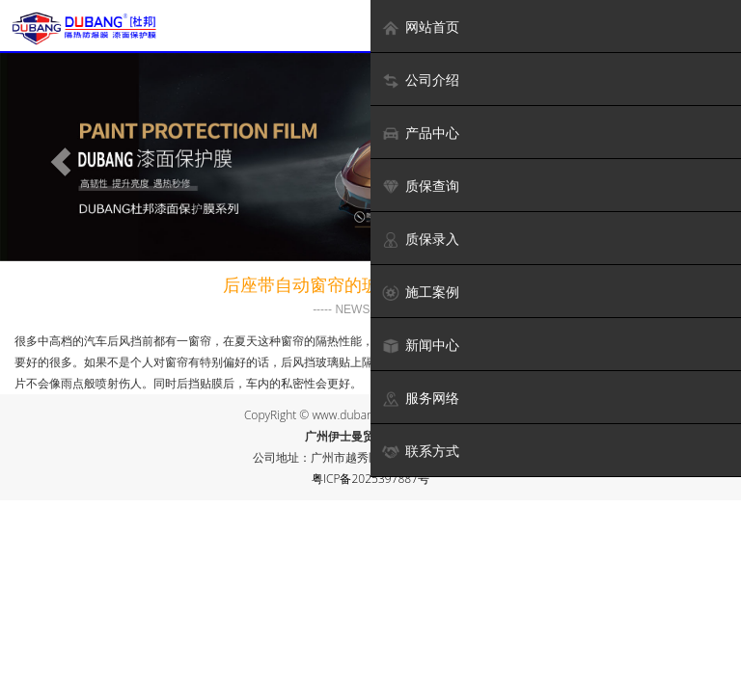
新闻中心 (420, 345)
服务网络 (420, 398)
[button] (55, 157)
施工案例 (420, 292)
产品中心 (420, 133)
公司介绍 (420, 80)
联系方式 (420, 451)
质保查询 (420, 186)
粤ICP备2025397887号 (370, 478)
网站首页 (420, 27)
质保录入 (420, 239)
